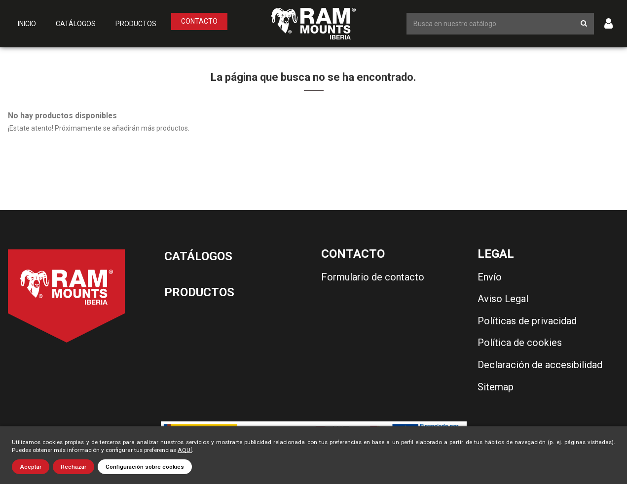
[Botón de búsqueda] (584, 23)
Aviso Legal (503, 299)
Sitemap (496, 387)
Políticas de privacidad (527, 321)
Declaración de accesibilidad (540, 365)
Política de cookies (520, 342)
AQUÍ (185, 450)
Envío (490, 277)
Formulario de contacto (372, 277)
